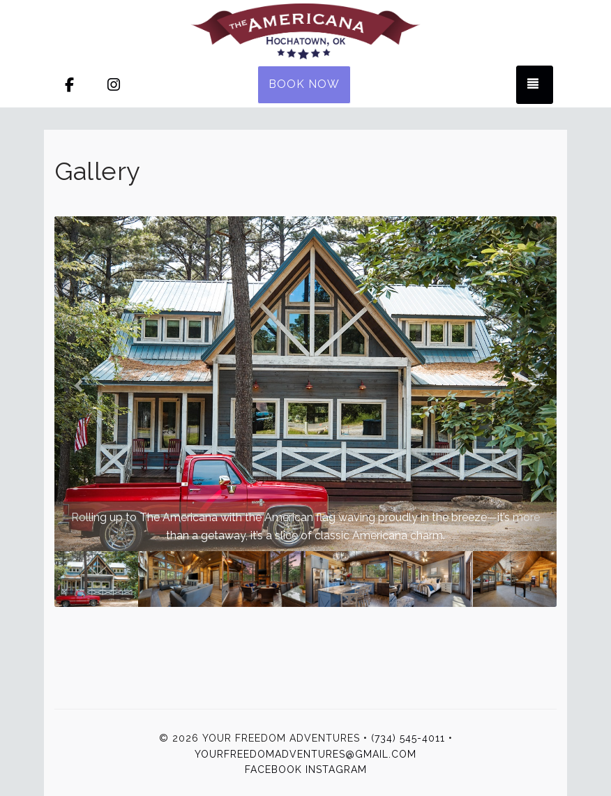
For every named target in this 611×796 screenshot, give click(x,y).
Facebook (273, 769)
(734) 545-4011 (408, 738)
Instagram (336, 769)
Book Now (304, 84)
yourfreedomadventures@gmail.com (305, 754)
